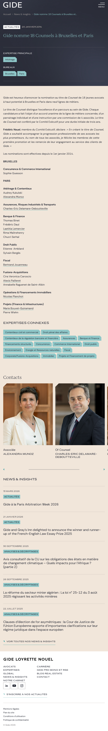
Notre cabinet (14, 680)
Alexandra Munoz (13, 196)
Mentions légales (11, 708)
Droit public (91, 344)
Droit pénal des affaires (55, 332)
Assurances (69, 338)
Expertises (11, 670)
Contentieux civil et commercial (21, 332)
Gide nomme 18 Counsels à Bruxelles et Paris (55, 14)
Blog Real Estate (49, 673)
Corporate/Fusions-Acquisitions (21, 356)
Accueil (7, 14)
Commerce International (67, 344)
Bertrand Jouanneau (15, 264)
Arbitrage (10, 59)
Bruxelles (9, 73)
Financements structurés (18, 344)
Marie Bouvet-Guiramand (18, 308)
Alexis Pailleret (12, 280)
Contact (43, 677)
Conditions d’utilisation (14, 716)
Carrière (43, 667)
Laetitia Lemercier (14, 228)
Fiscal (67, 350)
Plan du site (8, 712)
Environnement (13, 350)
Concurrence (43, 344)
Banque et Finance (89, 338)
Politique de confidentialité (16, 720)
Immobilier (48, 356)
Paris (21, 73)
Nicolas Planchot (13, 296)
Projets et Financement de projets (76, 356)
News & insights (22, 14)
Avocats (9, 667)
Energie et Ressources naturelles (42, 350)
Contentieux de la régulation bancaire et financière (31, 338)
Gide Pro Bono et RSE (52, 670)
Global (8, 673)
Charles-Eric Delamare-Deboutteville (25, 208)
